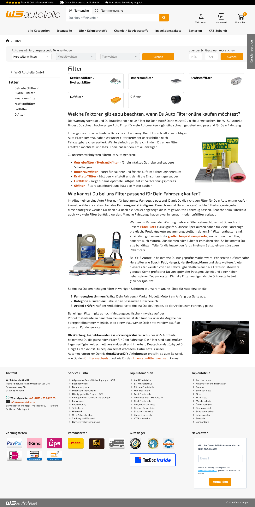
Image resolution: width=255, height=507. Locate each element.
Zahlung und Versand (83, 418)
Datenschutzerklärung (84, 390)
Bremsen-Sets (203, 390)
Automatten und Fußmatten (211, 383)
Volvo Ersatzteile (143, 414)
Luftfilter (81, 181)
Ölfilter (79, 185)
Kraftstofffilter (85, 176)
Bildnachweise (79, 383)
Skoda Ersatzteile (143, 411)
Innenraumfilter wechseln (151, 358)
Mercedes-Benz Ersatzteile (148, 397)
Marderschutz (203, 401)
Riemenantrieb (203, 407)
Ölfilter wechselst (97, 358)
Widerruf (77, 411)
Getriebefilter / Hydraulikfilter (96, 162)
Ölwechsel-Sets (204, 404)
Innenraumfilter (86, 171)
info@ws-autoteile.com (23, 402)
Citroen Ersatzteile (144, 387)
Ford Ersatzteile (142, 394)
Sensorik (200, 418)
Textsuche (81, 10)
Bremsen (200, 387)
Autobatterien (203, 380)
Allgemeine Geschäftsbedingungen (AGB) (93, 380)
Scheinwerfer (203, 414)
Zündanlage (202, 421)
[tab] (79, 10)
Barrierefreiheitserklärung (86, 421)
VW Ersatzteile (142, 418)
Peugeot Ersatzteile (144, 404)
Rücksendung (79, 404)
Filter (199, 394)
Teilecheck (77, 407)
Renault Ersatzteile (144, 407)
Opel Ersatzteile (142, 401)
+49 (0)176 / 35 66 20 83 (42, 398)
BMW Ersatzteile (143, 383)
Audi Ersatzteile (142, 380)
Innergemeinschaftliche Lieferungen (91, 397)
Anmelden (220, 481)
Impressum (78, 401)
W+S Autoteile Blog (82, 414)
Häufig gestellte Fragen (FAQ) (87, 394)
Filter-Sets (201, 397)
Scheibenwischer (205, 411)
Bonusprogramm (81, 387)
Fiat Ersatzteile (142, 390)
